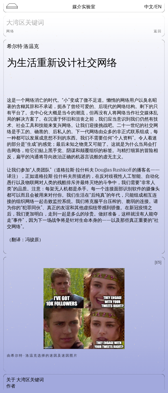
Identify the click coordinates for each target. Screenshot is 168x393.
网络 (10, 31)
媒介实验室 (83, 6)
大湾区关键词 (25, 23)
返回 (158, 31)
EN (158, 6)
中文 (148, 6)
